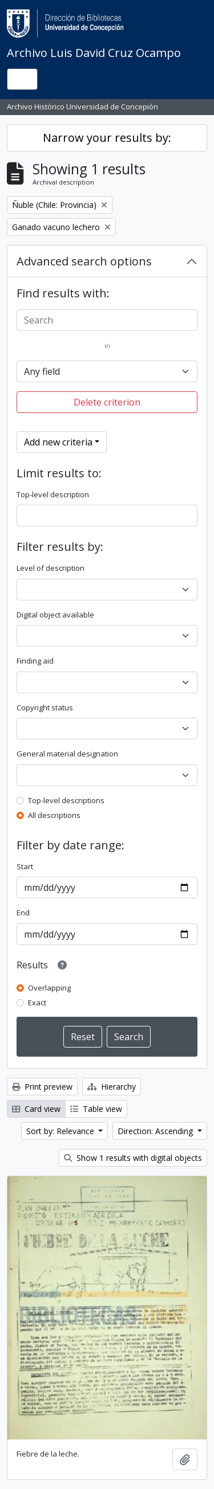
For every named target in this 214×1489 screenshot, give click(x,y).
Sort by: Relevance (61, 1131)
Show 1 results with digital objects (133, 1157)
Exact (37, 1002)
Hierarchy (111, 1086)
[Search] (107, 320)
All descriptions (54, 815)
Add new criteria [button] (58, 442)
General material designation (67, 753)
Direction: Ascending (156, 1131)
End (23, 912)
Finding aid (35, 661)
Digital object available (55, 614)
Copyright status (45, 707)
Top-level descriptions (66, 800)
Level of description (50, 568)
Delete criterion (107, 402)
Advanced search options (84, 261)
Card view (36, 1108)
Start (25, 866)
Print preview (42, 1086)
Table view (96, 1108)
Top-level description (53, 494)
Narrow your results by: (107, 137)
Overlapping (49, 988)
